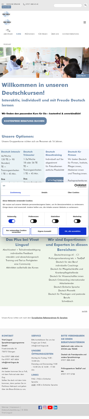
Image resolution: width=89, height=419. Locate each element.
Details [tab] (44, 192)
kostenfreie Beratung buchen (24, 121)
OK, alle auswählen (73, 231)
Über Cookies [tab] (73, 192)
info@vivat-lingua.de (10, 362)
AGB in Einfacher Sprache (47, 385)
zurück (84, 311)
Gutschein (6, 7)
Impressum (14, 407)
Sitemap (5, 407)
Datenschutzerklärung (10, 410)
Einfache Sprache (13, 4)
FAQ (33, 379)
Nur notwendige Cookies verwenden (16, 231)
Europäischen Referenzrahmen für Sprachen (49, 318)
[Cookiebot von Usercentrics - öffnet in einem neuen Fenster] (76, 186)
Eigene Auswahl (44, 231)
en (3, 4)
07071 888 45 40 (32, 4)
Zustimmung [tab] (15, 192)
